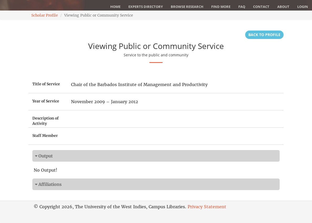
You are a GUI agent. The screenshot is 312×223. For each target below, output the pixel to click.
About (283, 6)
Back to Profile (264, 34)
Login (302, 6)
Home (115, 6)
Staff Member (45, 135)
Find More (220, 6)
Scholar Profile (44, 15)
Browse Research (187, 6)
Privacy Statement (207, 206)
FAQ (241, 6)
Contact (261, 6)
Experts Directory (145, 6)
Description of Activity (45, 121)
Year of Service (45, 101)
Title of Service (46, 84)
